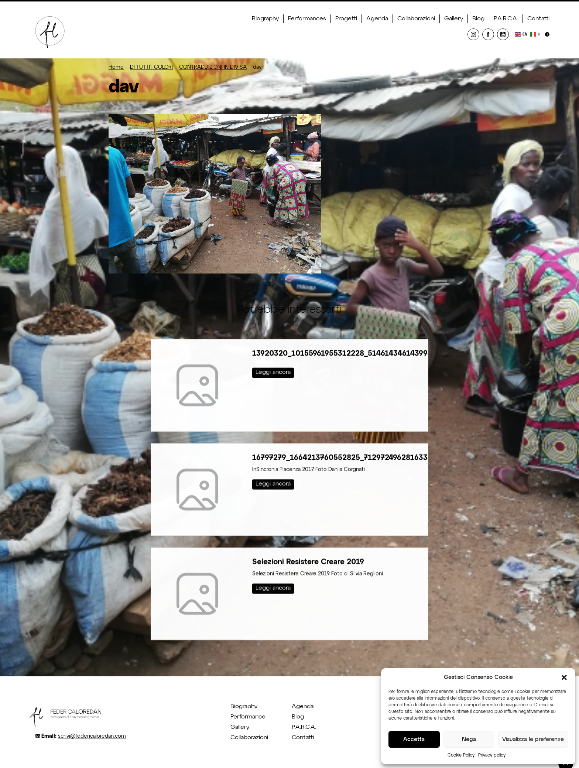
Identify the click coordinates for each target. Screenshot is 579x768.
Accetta (414, 739)
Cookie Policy (461, 755)
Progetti (346, 19)
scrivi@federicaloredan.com (92, 736)
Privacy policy (492, 755)
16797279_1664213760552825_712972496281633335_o (350, 446)
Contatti (538, 19)
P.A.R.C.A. (506, 19)
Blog (478, 19)
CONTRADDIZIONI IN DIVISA (213, 67)
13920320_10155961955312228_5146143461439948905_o (355, 342)
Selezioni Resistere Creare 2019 (308, 550)
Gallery (453, 19)
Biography (265, 19)
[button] (564, 677)
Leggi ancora (273, 361)
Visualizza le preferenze (533, 739)
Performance (247, 717)
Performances (307, 19)
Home (116, 67)
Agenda (377, 19)
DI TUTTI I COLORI (151, 67)
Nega (469, 739)
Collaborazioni (416, 19)
